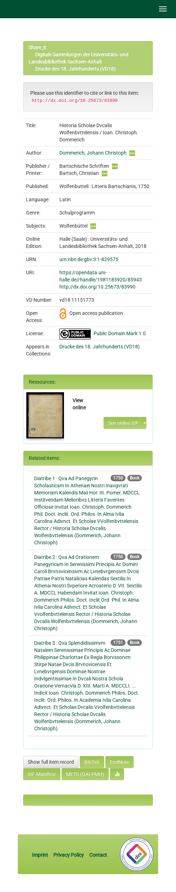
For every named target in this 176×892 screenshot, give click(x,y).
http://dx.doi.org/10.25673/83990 (97, 287)
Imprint (40, 855)
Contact (98, 855)
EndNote (119, 762)
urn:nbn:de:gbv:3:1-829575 (88, 259)
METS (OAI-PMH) (85, 774)
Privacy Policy (68, 855)
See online (123, 423)
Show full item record (51, 762)
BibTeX (92, 762)
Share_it (37, 47)
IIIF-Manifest (42, 774)
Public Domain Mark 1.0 (120, 333)
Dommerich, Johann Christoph (93, 153)
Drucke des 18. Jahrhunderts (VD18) (75, 69)
